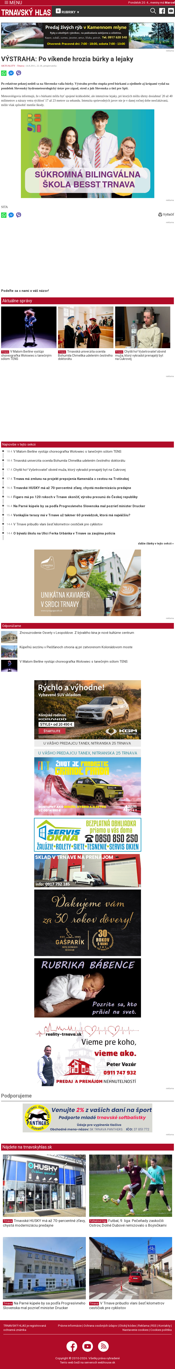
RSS (154, 1325)
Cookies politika (161, 1330)
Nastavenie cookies (135, 1330)
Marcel (170, 2)
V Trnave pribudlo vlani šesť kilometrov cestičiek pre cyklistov (58, 524)
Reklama (143, 1325)
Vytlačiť (166, 214)
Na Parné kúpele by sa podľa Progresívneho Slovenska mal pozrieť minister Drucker (79, 506)
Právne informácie (70, 1325)
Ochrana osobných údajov (100, 1325)
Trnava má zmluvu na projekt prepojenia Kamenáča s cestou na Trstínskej (71, 479)
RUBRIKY (68, 11)
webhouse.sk (106, 1362)
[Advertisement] (38, 256)
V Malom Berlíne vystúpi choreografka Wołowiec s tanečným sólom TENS (26, 355)
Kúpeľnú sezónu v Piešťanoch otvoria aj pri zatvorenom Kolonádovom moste (76, 647)
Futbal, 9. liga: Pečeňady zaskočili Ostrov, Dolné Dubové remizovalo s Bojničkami (128, 1223)
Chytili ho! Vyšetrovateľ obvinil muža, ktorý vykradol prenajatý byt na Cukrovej (140, 355)
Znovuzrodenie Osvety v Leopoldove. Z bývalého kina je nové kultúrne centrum (77, 633)
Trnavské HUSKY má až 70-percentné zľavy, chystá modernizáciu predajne (72, 488)
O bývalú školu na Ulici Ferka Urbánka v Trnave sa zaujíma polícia (64, 533)
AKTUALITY (8, 65)
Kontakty (164, 1325)
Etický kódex (127, 1325)
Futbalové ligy (98, 1221)
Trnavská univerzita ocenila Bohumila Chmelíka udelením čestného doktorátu (85, 355)
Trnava (20, 65)
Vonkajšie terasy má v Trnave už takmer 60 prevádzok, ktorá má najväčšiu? (71, 515)
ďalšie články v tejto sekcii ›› (156, 543)
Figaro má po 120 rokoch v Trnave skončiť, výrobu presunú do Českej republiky (75, 497)
